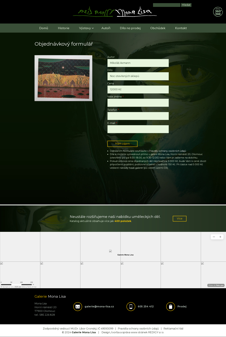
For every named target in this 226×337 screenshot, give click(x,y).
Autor (111, 56)
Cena (110, 83)
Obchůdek (157, 28)
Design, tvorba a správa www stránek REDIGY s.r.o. (133, 332)
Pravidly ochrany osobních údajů (167, 151)
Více (179, 218)
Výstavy (85, 28)
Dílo (110, 70)
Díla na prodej (130, 28)
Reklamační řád (173, 328)
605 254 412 (146, 306)
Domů (43, 28)
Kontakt (181, 28)
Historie (63, 28)
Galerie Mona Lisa (84, 332)
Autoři (105, 28)
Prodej (182, 306)
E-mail (111, 123)
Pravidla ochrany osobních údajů (138, 328)
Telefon (112, 109)
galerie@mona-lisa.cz (99, 306)
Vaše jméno (114, 96)
